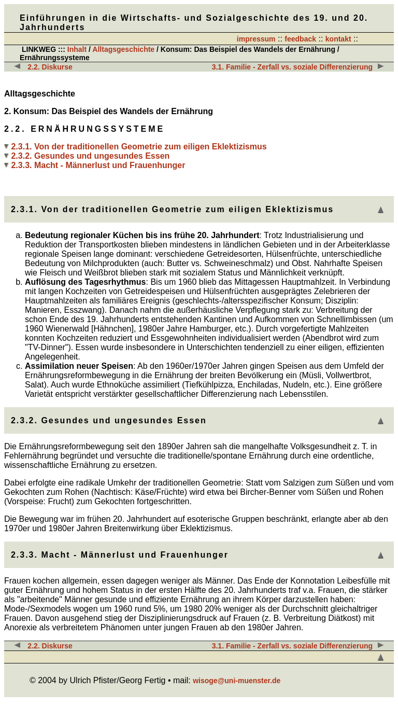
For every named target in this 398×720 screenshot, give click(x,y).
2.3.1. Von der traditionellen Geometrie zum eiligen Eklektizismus (138, 146)
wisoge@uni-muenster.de (236, 680)
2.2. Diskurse (49, 67)
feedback (300, 39)
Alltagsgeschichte (123, 49)
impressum (256, 39)
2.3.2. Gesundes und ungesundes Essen (90, 155)
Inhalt (77, 49)
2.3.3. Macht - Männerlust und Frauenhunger (98, 165)
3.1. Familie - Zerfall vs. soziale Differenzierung (292, 67)
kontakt (338, 39)
